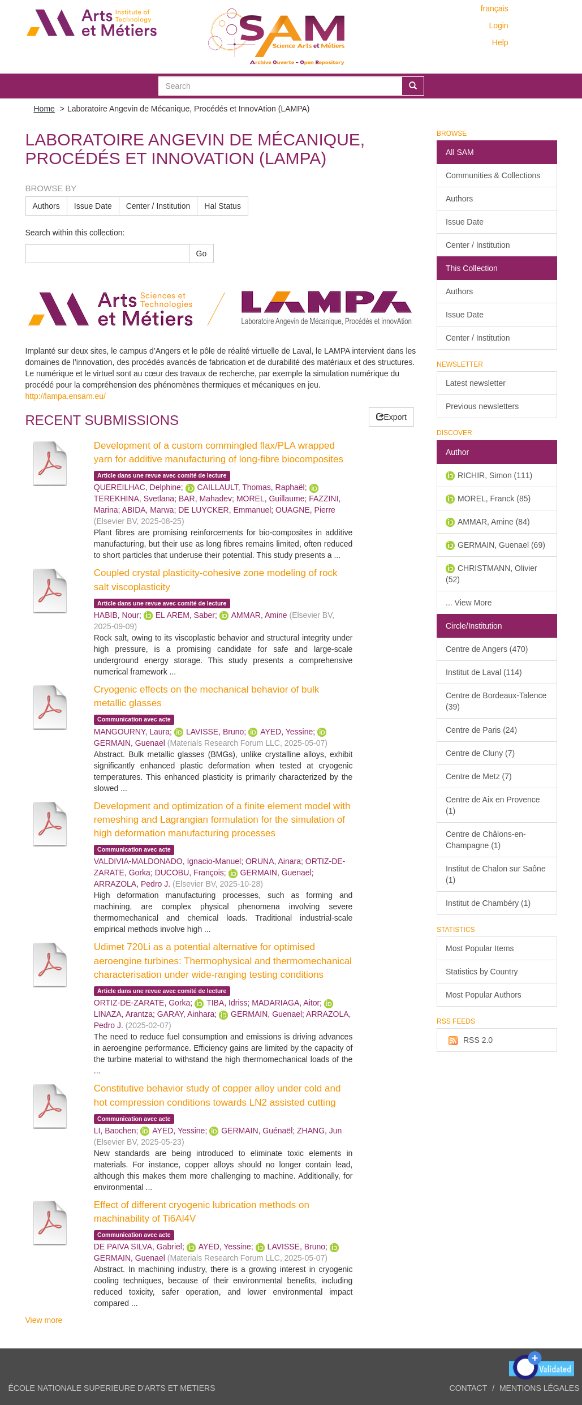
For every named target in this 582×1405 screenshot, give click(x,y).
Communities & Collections (493, 175)
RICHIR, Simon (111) (495, 475)
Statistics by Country (482, 971)
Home (44, 108)
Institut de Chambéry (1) (488, 903)
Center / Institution (158, 205)
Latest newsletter (476, 383)
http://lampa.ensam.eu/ (65, 396)
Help (500, 42)
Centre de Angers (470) (487, 649)
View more (44, 1320)
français (494, 8)
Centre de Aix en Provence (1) (493, 805)
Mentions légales (539, 1388)
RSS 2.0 (469, 1041)
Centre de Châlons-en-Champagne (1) (486, 840)
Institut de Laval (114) (484, 672)
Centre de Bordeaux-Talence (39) (496, 701)
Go (201, 253)
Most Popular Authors (483, 994)
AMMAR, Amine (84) (494, 521)
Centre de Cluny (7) (480, 753)
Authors (46, 205)
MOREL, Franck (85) (494, 498)
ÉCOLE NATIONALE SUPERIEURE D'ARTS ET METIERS (111, 1388)
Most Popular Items (480, 948)
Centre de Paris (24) (481, 729)
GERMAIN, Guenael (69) (501, 544)
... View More (469, 602)
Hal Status (222, 205)
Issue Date (93, 205)
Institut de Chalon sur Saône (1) (496, 874)
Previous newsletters (482, 406)
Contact (469, 1388)
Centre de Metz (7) (479, 776)
